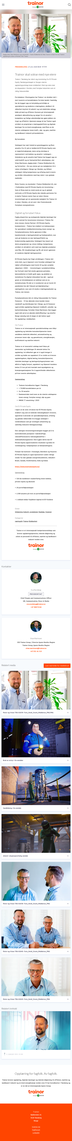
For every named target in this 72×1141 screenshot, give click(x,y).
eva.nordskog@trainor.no (36, 604)
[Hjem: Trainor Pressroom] (35, 4)
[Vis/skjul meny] (3, 4)
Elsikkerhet (33, 521)
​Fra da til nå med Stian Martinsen (20, 1059)
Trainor (25, 521)
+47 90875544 (36, 607)
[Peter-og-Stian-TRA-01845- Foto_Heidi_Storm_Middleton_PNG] (36, 929)
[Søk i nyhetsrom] (69, 4)
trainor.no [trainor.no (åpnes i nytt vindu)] (36, 1127)
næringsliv (19, 521)
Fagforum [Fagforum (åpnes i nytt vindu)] (36, 1130)
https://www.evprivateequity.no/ (27, 467)
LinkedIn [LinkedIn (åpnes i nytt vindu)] (36, 1133)
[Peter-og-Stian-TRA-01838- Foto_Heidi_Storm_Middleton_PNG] (36, 881)
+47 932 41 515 (36, 651)
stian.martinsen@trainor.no (36, 648)
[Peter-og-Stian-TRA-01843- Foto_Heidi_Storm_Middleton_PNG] (36, 976)
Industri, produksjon (30, 512)
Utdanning (19, 512)
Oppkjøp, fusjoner (45, 512)
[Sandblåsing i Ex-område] (36, 785)
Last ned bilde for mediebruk (57, 666)
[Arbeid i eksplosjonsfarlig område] (36, 833)
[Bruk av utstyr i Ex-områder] (36, 738)
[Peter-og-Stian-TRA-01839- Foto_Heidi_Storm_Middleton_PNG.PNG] (36, 690)
